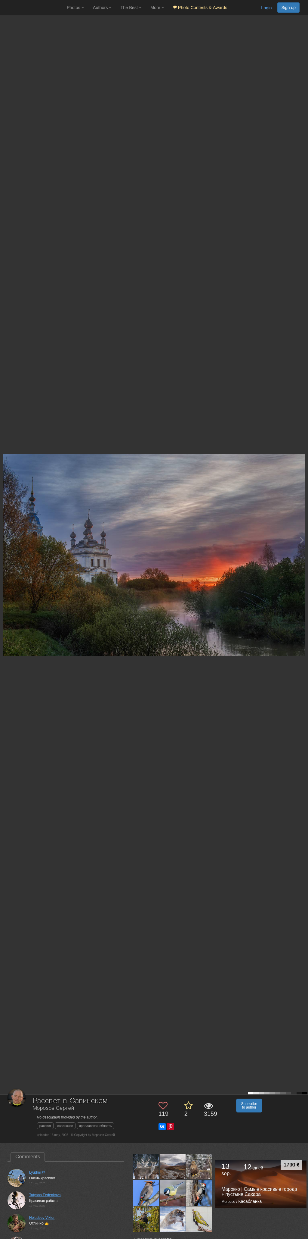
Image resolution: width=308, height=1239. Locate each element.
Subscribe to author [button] (249, 1105)
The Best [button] (130, 7)
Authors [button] (102, 7)
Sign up (288, 7)
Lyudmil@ (37, 1172)
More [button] (157, 7)
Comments (27, 1156)
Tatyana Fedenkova (45, 1195)
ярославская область (95, 1126)
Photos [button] (75, 7)
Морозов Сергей (53, 1108)
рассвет (45, 1126)
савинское (65, 1126)
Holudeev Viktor (42, 1218)
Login (266, 8)
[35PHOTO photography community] (33, 7)
